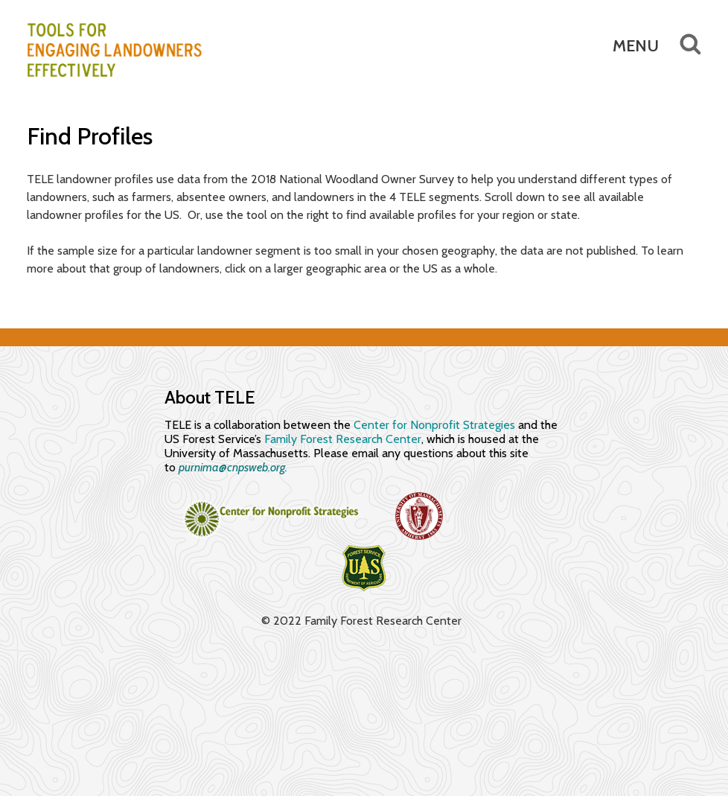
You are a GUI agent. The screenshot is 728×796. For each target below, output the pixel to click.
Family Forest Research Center (342, 439)
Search (680, 44)
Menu (636, 46)
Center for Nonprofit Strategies (434, 425)
